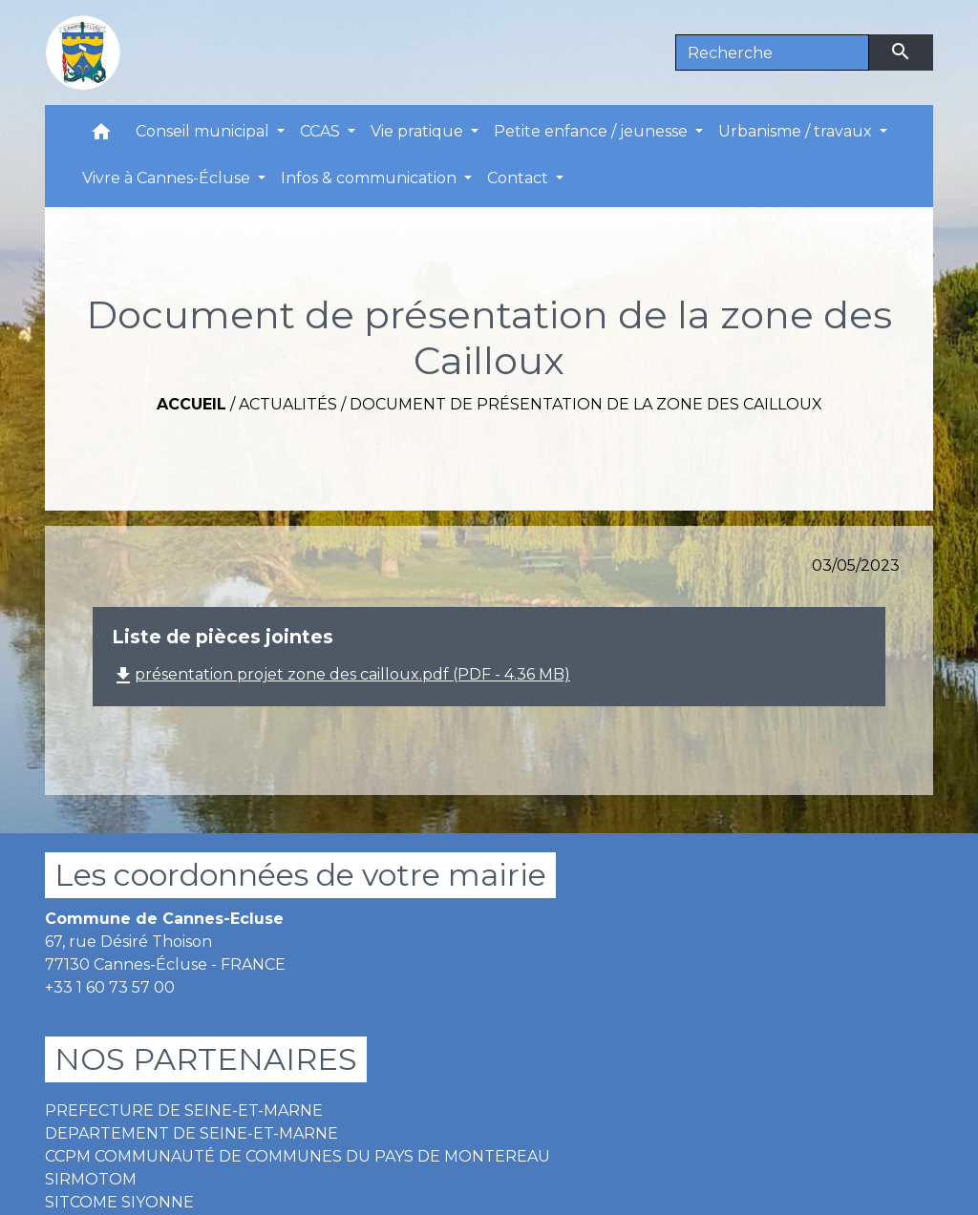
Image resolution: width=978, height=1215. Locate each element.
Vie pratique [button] (419, 131)
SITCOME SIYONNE (119, 1202)
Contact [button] (519, 178)
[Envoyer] (901, 52)
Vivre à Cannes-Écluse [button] (168, 178)
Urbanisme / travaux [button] (797, 131)
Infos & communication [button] (370, 178)
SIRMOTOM (91, 1179)
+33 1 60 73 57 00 (110, 987)
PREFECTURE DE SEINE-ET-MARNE (184, 1110)
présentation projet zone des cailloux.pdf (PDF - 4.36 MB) (341, 674)
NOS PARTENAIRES (205, 1059)
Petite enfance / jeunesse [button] (592, 131)
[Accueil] (83, 52)
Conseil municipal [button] (204, 131)
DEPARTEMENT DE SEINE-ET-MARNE (191, 1133)
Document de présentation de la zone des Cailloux (586, 404)
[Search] (772, 52)
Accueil (191, 404)
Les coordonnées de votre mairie (300, 874)
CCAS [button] (322, 131)
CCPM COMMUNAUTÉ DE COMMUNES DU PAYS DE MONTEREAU (297, 1156)
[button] (101, 136)
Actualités (288, 404)
